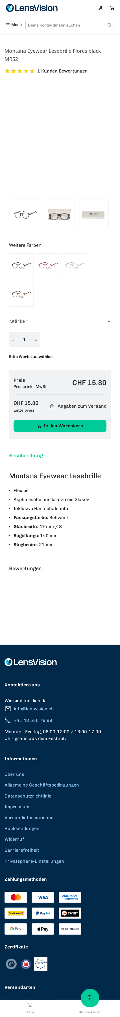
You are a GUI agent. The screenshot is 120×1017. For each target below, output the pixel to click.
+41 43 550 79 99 (28, 720)
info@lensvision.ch (29, 708)
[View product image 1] (25, 214)
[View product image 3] (93, 214)
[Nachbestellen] (90, 998)
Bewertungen (25, 568)
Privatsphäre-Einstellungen (34, 861)
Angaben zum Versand (77, 406)
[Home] (30, 1004)
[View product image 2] (59, 214)
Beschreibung (26, 456)
